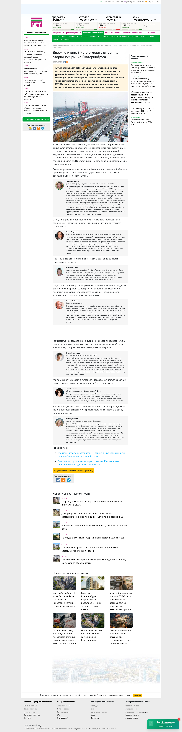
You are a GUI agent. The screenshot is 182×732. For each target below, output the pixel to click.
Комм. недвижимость (66, 488)
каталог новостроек (86, 18)
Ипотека (151, 32)
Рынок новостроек (112, 32)
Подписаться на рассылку (73, 470)
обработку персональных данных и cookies (112, 695)
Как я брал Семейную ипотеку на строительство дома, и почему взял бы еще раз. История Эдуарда (143, 82)
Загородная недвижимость (132, 32)
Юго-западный (63, 712)
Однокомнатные (30, 706)
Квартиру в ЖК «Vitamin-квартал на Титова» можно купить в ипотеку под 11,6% (35, 43)
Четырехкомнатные (32, 715)
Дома (93, 709)
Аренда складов (131, 718)
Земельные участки (99, 712)
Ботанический (63, 709)
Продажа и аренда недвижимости (66, 36)
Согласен (137, 695)
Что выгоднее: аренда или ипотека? (37, 119)
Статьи (56, 39)
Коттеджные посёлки (115, 485)
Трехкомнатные (30, 712)
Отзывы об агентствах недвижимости (115, 36)
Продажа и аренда (65, 485)
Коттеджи (95, 706)
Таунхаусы (95, 718)
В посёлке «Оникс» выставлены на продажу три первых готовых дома (35, 71)
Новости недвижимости (36, 32)
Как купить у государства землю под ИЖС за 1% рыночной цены (142, 111)
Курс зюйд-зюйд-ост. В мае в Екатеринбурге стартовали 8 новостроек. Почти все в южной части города (64, 600)
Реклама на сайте (29, 729)
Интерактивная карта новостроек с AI (67, 32)
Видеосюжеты (66, 39)
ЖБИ (59, 715)
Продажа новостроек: (66, 701)
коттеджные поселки (114, 18)
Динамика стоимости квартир (143, 36)
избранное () (152, 2)
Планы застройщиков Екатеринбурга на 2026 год (141, 122)
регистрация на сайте (134, 2)
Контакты (113, 729)
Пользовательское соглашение (44, 729)
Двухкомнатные (30, 709)
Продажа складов (132, 715)
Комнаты (27, 718)
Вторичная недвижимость (93, 32)
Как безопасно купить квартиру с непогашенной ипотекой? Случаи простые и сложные (143, 69)
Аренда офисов (131, 709)
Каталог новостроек (90, 485)
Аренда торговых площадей (136, 712)
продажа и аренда (58, 18)
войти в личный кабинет (112, 2)
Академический (63, 706)
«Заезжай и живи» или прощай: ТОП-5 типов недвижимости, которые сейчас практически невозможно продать (142, 97)
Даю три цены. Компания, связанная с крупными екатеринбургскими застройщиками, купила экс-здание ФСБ (35, 57)
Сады (93, 715)
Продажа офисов (132, 706)
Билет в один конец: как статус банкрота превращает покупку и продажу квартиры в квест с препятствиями (64, 637)
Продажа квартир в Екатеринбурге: (38, 701)
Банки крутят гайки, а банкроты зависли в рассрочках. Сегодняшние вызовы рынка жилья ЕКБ (121, 637)
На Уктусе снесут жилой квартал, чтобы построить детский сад (34, 82)
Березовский (62, 718)
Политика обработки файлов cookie (99, 729)
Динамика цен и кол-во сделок (96, 488)
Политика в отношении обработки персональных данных (71, 729)
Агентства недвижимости (90, 36)
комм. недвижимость (142, 18)
